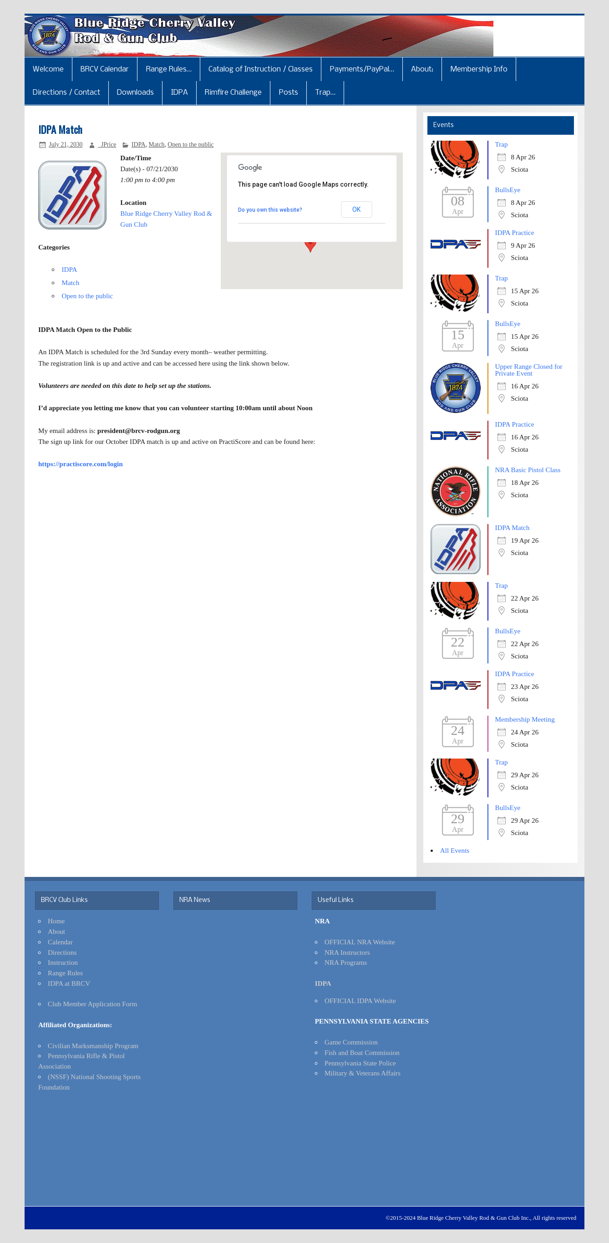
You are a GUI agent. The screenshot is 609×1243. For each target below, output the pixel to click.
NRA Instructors (347, 952)
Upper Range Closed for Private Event (529, 369)
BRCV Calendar (105, 69)
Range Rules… (169, 69)
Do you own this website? (270, 210)
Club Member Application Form (92, 1004)
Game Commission (351, 1042)
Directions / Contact (66, 93)
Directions (62, 952)
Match (156, 144)
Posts (288, 93)
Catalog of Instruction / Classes (260, 69)
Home (56, 921)
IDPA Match (512, 527)
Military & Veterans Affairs (363, 1073)
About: (422, 69)
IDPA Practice (514, 232)
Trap (501, 144)
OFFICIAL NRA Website (360, 942)
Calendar (60, 942)
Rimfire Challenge (233, 93)
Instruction (63, 962)
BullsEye (508, 190)
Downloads (135, 93)
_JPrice (107, 144)
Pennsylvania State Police (360, 1063)
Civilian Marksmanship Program (93, 1045)
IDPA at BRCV (69, 983)
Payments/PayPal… (362, 69)
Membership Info (479, 69)
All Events (455, 850)
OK (356, 209)
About (56, 931)
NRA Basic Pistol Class (528, 470)
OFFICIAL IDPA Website (360, 1000)
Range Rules (65, 973)
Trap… (325, 93)
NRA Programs (346, 962)
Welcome (48, 69)
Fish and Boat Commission (362, 1052)
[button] (310, 244)
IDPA (179, 93)
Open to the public (190, 144)
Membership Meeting (525, 719)
